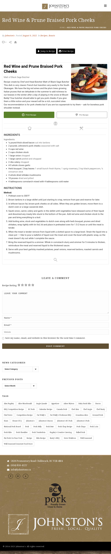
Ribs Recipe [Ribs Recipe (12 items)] (41, 442)
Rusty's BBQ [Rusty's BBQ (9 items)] (55, 442)
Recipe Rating (9, 285)
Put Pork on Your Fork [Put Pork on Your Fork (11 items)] (13, 442)
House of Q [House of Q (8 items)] (17, 424)
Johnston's (10, 35)
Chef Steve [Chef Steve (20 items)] (8, 419)
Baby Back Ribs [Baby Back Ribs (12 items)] (84, 407)
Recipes (44, 35)
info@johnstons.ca (21, 473)
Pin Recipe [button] (81, 115)
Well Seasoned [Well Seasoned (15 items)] (86, 442)
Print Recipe (66, 51)
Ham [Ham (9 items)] (6, 424)
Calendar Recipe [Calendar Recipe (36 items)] (45, 413)
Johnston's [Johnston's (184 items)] (30, 424)
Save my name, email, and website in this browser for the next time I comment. (45, 341)
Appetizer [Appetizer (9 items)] (55, 407)
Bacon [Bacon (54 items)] (98, 407)
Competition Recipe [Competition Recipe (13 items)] (25, 419)
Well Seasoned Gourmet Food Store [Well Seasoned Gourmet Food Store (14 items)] (18, 447)
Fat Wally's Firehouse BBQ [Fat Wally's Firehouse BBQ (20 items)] (60, 419)
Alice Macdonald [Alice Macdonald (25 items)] (25, 407)
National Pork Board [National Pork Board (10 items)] (12, 430)
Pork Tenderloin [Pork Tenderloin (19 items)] (38, 436)
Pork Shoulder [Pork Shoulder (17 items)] (22, 436)
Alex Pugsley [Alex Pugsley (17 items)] (9, 407)
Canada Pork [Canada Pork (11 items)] (62, 413)
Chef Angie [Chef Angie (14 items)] (87, 413)
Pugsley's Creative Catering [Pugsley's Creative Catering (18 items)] (61, 436)
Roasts (52, 35)
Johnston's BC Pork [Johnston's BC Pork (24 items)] (64, 424)
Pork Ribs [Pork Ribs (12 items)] (8, 436)
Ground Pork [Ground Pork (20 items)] (97, 419)
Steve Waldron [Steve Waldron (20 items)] (70, 442)
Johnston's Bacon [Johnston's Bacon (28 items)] (46, 424)
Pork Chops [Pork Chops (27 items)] (81, 430)
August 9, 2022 (30, 35)
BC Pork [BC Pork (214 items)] (31, 413)
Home (62, 27)
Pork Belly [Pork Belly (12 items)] (37, 430)
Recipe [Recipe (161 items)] (29, 442)
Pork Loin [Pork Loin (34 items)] (94, 430)
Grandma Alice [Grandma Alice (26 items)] (82, 419)
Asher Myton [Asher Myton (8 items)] (69, 407)
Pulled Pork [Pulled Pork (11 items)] (80, 436)
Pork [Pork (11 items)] (27, 430)
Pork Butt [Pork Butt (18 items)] (50, 430)
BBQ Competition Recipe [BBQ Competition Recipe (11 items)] (14, 413)
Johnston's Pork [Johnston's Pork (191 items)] (83, 424)
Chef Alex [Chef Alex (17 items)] (75, 413)
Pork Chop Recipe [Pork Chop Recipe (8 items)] (65, 430)
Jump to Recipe (46, 51)
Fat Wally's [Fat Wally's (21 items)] (41, 419)
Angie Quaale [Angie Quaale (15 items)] (41, 407)
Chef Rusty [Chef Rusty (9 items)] (100, 413)
